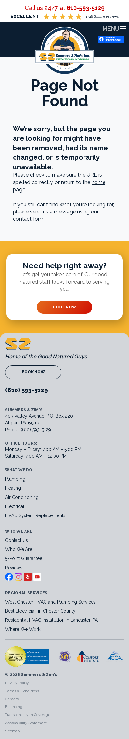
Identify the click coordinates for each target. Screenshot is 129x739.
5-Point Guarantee (23, 558)
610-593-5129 (85, 8)
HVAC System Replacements (35, 515)
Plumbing (15, 479)
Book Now (64, 307)
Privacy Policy (17, 683)
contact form (29, 219)
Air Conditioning (22, 497)
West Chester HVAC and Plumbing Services (50, 602)
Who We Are (18, 549)
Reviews (13, 567)
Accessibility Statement (26, 723)
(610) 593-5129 (26, 390)
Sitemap (12, 731)
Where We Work (22, 629)
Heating (13, 488)
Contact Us (16, 540)
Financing (13, 706)
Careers (12, 699)
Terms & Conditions (22, 691)
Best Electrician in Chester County (41, 611)
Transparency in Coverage (27, 715)
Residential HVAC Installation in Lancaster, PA (52, 620)
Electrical (14, 506)
